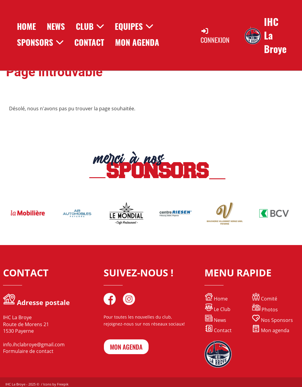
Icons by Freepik (56, 384)
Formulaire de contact (28, 351)
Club (90, 26)
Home (26, 26)
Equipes (134, 26)
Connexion (215, 36)
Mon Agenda (137, 42)
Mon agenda (270, 330)
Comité (264, 298)
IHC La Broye (275, 35)
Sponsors (40, 42)
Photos (270, 309)
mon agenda (126, 346)
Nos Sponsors (272, 320)
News (56, 26)
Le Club (217, 309)
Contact (89, 42)
